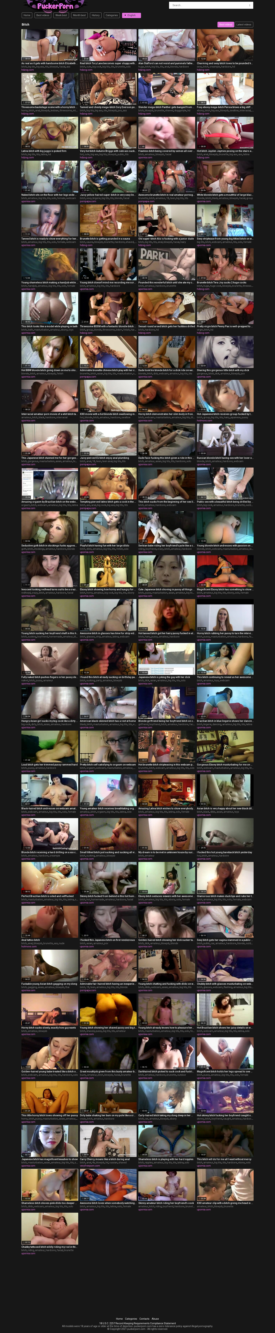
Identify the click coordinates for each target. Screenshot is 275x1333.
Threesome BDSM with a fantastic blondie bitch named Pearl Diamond (108, 326)
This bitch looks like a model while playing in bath (49, 326)
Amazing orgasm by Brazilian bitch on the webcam (49, 501)
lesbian (55, 110)
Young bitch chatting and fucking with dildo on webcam (166, 983)
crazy (160, 549)
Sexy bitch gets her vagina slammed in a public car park (225, 940)
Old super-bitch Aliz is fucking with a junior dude (166, 238)
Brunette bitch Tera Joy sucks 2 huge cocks (221, 282)
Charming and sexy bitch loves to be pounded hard (225, 63)
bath (30, 329)
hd (233, 66)
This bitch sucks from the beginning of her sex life (166, 501)
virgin (200, 329)
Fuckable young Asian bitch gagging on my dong (49, 983)
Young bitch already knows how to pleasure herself (166, 1027)
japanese (235, 417)
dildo (89, 549)
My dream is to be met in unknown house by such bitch (166, 852)
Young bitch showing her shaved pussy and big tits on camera (108, 1027)
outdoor (250, 505)
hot (82, 154)
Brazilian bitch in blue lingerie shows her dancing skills (225, 721)
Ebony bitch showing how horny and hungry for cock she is (108, 589)
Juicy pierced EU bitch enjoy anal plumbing (104, 457)
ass (68, 66)
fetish (126, 329)
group (249, 198)
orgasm (25, 505)
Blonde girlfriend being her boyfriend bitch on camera (166, 721)
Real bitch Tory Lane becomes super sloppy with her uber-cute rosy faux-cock (108, 63)
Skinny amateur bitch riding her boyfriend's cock (166, 1203)
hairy (183, 242)
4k (93, 1162)
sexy (199, 66)
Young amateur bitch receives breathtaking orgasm (108, 808)
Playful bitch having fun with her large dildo (104, 545)
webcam (71, 198)
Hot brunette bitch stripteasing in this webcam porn (166, 764)
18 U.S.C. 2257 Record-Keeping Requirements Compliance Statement (137, 1323)
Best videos (42, 15)
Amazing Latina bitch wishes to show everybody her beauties (166, 808)
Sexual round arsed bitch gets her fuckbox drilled (166, 326)
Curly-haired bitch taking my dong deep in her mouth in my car (166, 1115)
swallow (234, 110)
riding (141, 549)
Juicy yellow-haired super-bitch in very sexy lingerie (108, 194)
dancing (217, 724)
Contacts (144, 1318)
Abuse (155, 1318)
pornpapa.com (88, 201)
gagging (32, 987)
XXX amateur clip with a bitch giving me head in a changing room (225, 1203)
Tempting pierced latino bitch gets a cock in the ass (108, 501)
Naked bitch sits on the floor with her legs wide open (49, 194)
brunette (120, 66)
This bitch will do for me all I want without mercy (224, 1159)
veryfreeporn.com (90, 1165)
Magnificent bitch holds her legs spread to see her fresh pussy (225, 1071)
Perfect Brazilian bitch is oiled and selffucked (47, 896)
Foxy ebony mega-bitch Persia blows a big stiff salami (225, 107)
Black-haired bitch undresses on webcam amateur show (49, 808)
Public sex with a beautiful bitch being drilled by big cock (225, 501)
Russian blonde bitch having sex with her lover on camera (225, 457)
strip (98, 636)
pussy (245, 417)
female (61, 198)
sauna (89, 242)
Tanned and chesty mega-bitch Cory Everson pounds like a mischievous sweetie (108, 107)
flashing (228, 987)
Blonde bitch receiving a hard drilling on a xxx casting (49, 852)
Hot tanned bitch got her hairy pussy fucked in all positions (166, 633)
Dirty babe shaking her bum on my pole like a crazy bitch (108, 1115)
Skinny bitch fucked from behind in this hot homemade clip (108, 896)
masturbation (41, 329)
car (212, 943)
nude (62, 943)
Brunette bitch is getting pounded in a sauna (105, 238)
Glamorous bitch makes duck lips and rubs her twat (225, 896)
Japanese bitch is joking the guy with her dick (164, 677)
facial (62, 66)
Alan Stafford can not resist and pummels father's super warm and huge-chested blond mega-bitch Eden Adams (166, 63)
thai (67, 987)
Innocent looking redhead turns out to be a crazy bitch (49, 589)
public (121, 154)
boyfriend (151, 549)
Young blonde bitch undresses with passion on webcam (225, 545)
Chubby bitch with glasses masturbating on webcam (225, 983)
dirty (33, 724)
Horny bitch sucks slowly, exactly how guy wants (48, 1027)
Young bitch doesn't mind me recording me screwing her (108, 282)
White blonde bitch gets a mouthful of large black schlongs (225, 194)
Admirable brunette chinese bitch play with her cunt (108, 370)
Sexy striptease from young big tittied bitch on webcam (225, 238)
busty (83, 1074)
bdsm (119, 329)
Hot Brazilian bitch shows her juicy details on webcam (225, 1027)
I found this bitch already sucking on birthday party (108, 677)
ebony (200, 110)
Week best (61, 15)
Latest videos (244, 24)
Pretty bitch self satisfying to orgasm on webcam (108, 764)
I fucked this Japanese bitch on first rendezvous (107, 940)
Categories (112, 15)
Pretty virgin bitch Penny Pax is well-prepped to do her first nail (225, 326)
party (99, 680)
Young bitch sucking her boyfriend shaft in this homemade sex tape (49, 633)
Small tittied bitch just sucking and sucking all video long (108, 852)
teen (172, 198)
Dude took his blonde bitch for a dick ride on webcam (166, 370)
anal (167, 66)
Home (27, 15)
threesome (66, 110)
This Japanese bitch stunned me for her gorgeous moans (49, 457)
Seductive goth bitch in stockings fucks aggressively (49, 545)
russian (113, 1162)
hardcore (184, 66)
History (96, 15)
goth (23, 549)
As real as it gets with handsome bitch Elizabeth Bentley (49, 63)
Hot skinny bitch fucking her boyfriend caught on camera (225, 1115)
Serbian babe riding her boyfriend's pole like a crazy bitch (166, 545)
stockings (39, 549)
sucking (32, 636)
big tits (31, 66)
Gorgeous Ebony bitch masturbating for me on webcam (225, 764)
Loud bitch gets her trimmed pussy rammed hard (49, 764)
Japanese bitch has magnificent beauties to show (49, 1159)
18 (167, 198)
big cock (96, 66)
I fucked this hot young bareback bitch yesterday (224, 852)
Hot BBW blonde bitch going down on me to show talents (49, 370)
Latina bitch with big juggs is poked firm (43, 151)
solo (128, 66)
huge (141, 66)
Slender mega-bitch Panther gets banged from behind (166, 107)
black (215, 198)
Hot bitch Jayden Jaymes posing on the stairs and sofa (225, 151)
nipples (149, 1162)
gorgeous (202, 373)
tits (47, 66)
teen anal (107, 461)
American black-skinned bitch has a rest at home (108, 721)
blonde (174, 66)
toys (71, 329)
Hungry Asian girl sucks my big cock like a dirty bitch (49, 721)
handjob (32, 285)
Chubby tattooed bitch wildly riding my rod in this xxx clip (49, 1246)
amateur (150, 154)
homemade (55, 636)
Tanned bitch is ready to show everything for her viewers (49, 238)
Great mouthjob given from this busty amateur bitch (108, 1071)
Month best (79, 15)
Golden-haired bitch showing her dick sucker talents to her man (166, 940)
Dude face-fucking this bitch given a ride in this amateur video (166, 457)
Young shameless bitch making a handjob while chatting (49, 282)
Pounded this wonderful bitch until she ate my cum (166, 282)
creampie (215, 66)
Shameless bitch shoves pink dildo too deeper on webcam (49, 1203)
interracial (245, 110)
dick (155, 373)
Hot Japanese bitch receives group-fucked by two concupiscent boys (225, 414)
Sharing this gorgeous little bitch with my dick (223, 370)
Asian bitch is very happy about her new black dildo (225, 808)
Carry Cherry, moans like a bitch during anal (105, 1159)
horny (24, 110)
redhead (26, 592)
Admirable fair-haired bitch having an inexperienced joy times (108, 983)
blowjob (54, 66)
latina (44, 154)
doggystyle (180, 110)
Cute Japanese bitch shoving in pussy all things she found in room (166, 589)
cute (88, 66)
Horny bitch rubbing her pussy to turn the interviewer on (225, 633)
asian (100, 373)
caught (227, 1118)
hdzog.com (27, 69)
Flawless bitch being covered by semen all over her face (166, 151)
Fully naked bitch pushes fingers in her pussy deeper (49, 677)
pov (120, 110)
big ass (40, 66)
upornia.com (145, 157)
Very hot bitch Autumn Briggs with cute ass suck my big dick (108, 151)
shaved (169, 110)
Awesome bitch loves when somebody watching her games (108, 1203)
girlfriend (143, 724)
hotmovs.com (204, 420)
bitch (24, 66)
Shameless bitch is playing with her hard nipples (165, 1159)
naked (24, 680)
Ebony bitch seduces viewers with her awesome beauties (166, 896)
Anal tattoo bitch (30, 940)
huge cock (215, 285)
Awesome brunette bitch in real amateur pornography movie (166, 194)
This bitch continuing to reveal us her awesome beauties (225, 677)
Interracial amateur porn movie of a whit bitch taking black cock (49, 414)
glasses (90, 636)
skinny (200, 1118)
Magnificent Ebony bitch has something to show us (225, 589)
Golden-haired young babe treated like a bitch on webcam (49, 1071)
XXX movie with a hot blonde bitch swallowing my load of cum (108, 414)
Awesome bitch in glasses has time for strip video (108, 633)
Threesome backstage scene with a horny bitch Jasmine (49, 107)
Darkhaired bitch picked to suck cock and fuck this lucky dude (166, 1071)
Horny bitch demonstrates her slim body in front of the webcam (166, 414)
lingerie (97, 198)
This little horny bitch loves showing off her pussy (49, 1115)
